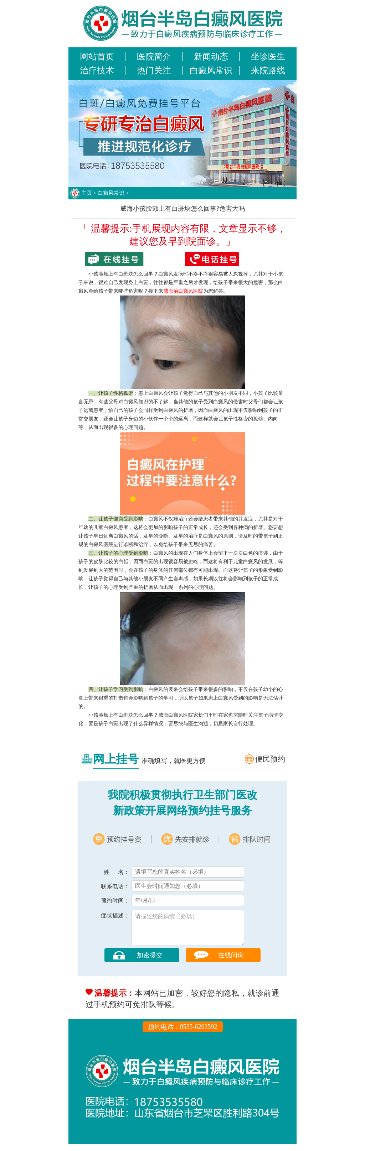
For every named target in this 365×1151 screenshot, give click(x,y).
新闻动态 (211, 56)
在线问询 (231, 962)
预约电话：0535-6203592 (182, 1033)
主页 (86, 193)
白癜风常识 (211, 70)
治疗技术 (97, 70)
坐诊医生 (268, 56)
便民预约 (270, 759)
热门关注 (154, 70)
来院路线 (268, 70)
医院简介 (154, 56)
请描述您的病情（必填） (187, 931)
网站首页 (97, 56)
